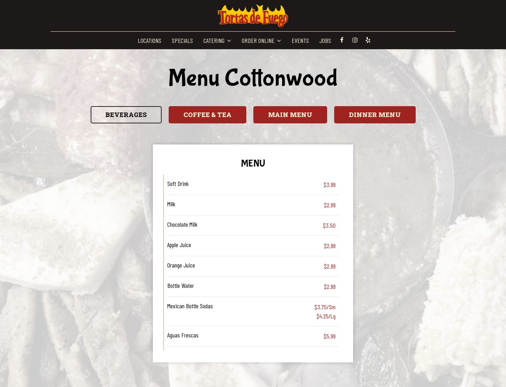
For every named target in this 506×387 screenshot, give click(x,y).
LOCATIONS (149, 40)
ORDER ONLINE (261, 40)
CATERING (217, 40)
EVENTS (300, 40)
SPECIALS (182, 40)
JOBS (325, 40)
